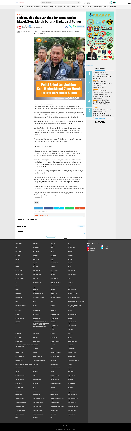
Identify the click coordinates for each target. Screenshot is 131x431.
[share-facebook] (66, 26)
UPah (51, 418)
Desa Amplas (54, 278)
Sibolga (35, 383)
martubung (53, 337)
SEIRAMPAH (71, 372)
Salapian (35, 372)
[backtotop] (65, 240)
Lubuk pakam (72, 326)
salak (70, 368)
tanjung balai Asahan (39, 398)
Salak (17, 372)
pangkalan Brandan (39, 360)
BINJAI (35, 263)
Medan (60, 7)
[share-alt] (38, 208)
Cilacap (35, 267)
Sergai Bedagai (19, 379)
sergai (35, 375)
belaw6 (70, 251)
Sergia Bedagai (54, 379)
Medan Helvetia (55, 341)
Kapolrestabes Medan (33, 7)
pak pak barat (72, 352)
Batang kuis (71, 247)
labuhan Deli (37, 318)
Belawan (53, 255)
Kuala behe (36, 314)
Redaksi (68, 426)
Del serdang (19, 270)
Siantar (70, 379)
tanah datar (54, 391)
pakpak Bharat (54, 356)
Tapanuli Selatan (73, 406)
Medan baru (36, 341)
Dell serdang (19, 278)
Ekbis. (70, 278)
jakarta (35, 290)
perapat (35, 364)
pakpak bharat (37, 356)
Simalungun (19, 387)
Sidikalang (71, 383)
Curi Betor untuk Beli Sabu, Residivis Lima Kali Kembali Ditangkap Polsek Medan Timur (102, 103)
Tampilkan (81, 226)
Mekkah (35, 345)
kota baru (18, 310)
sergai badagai (54, 375)
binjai (52, 259)
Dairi (69, 267)
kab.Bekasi (80, 7)
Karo (34, 301)
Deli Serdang (54, 270)
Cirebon (52, 267)
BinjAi (17, 263)
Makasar (18, 333)
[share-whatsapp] (74, 26)
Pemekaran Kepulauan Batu (23, 364)
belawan (35, 255)
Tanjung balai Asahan (57, 398)
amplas (35, 244)
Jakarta (52, 290)
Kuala (17, 314)
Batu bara (18, 251)
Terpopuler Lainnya (100, 118)
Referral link (89, 65)
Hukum (17, 290)
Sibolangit (18, 383)
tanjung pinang (38, 402)
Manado (52, 333)
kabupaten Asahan (38, 297)
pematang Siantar (73, 360)
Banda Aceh (36, 247)
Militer (52, 345)
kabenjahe (18, 297)
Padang (35, 352)
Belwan (17, 259)
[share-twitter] (70, 26)
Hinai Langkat (54, 286)
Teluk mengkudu (38, 414)
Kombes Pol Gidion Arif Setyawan (75, 305)
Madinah (45, 7)
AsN (69, 244)
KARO (51, 301)
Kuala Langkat (54, 314)
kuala (70, 310)
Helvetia (70, 282)
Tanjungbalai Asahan (57, 406)
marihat (35, 337)
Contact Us (62, 426)
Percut (70, 364)
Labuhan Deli (54, 318)
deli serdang (37, 270)
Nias (51, 349)
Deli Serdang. (37, 274)
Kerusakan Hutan (20, 305)
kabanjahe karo (73, 293)
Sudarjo (52, 387)
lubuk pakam (72, 322)
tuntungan (36, 418)
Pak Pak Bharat (20, 356)
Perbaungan (54, 364)
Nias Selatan (19, 352)
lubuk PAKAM (54, 326)
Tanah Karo (36, 395)
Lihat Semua (51, 236)
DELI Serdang (72, 270)
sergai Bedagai (72, 375)
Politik (35, 368)
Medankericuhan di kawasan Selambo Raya (24, 345)
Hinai (34, 286)
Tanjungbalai (37, 406)
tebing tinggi (54, 410)
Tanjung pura (72, 402)
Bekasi (52, 251)
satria (52, 372)
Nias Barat (71, 349)
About (55, 426)
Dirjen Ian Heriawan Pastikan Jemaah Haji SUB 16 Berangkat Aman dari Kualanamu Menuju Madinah (102, 112)
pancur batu (19, 360)
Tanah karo (18, 395)
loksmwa (53, 322)
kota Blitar (36, 310)
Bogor (17, 267)
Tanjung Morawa (20, 402)
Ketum (35, 305)
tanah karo (71, 391)
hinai (17, 286)
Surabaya (18, 391)
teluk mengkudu (20, 414)
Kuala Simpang (72, 314)
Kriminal (53, 310)
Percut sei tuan (20, 368)
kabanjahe (53, 293)
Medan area (18, 341)
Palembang (71, 356)
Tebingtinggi (72, 410)
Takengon (36, 391)
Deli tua (52, 274)
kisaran (52, 305)
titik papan (71, 414)
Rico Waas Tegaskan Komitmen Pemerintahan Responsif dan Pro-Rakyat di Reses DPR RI (102, 75)
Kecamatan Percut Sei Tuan (76, 301)
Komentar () (80, 26)
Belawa (17, 255)
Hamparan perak (55, 282)
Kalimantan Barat (55, 297)
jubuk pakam (72, 290)
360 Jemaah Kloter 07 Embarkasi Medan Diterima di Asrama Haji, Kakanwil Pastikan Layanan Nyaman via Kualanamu (102, 94)
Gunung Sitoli (37, 282)
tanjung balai (72, 395)
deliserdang (72, 274)
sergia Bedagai (37, 379)
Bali (16, 247)
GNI (16, 282)
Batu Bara (36, 251)
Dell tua (35, 278)
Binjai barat (54, 263)
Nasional (66, 7)
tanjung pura (54, 402)
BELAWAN (22, 7)
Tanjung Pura (19, 406)
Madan (52, 329)
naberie (70, 345)
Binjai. (70, 263)
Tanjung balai (19, 398)
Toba (16, 418)
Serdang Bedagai (20, 375)
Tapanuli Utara (37, 410)
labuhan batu (19, 318)
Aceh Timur (18, 244)
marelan (70, 333)
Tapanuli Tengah (20, 410)
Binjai (70, 259)
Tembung (53, 414)
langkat (88, 7)
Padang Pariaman (55, 352)
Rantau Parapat (55, 368)
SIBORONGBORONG (55, 383)
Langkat (17, 322)
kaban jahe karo (38, 293)
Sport (73, 7)
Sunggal (70, 387)
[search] (60, 2)
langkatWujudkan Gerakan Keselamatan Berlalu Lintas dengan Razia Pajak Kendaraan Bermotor (41, 324)
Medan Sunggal (72, 341)
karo (16, 301)
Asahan (52, 244)
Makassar (53, 7)
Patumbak (53, 360)
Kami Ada (74, 426)
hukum (70, 286)
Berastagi (36, 259)
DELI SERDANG (19, 274)
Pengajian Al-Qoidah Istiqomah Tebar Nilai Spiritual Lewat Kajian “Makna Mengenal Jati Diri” (102, 84)
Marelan (18, 337)
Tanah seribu (54, 395)
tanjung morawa (73, 398)
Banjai (52, 247)
